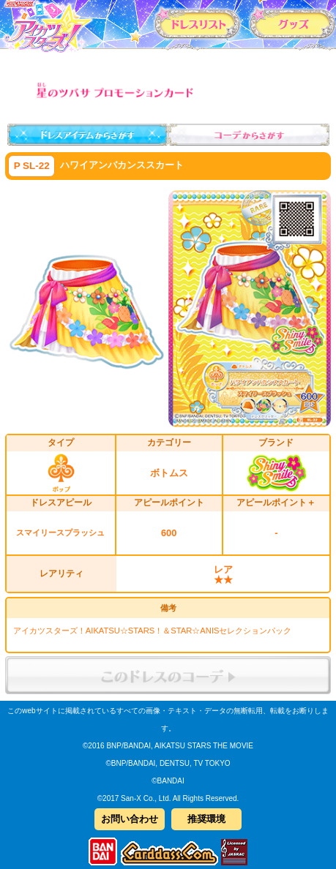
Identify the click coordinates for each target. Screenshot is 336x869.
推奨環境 (206, 818)
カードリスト (198, 23)
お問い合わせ (129, 818)
